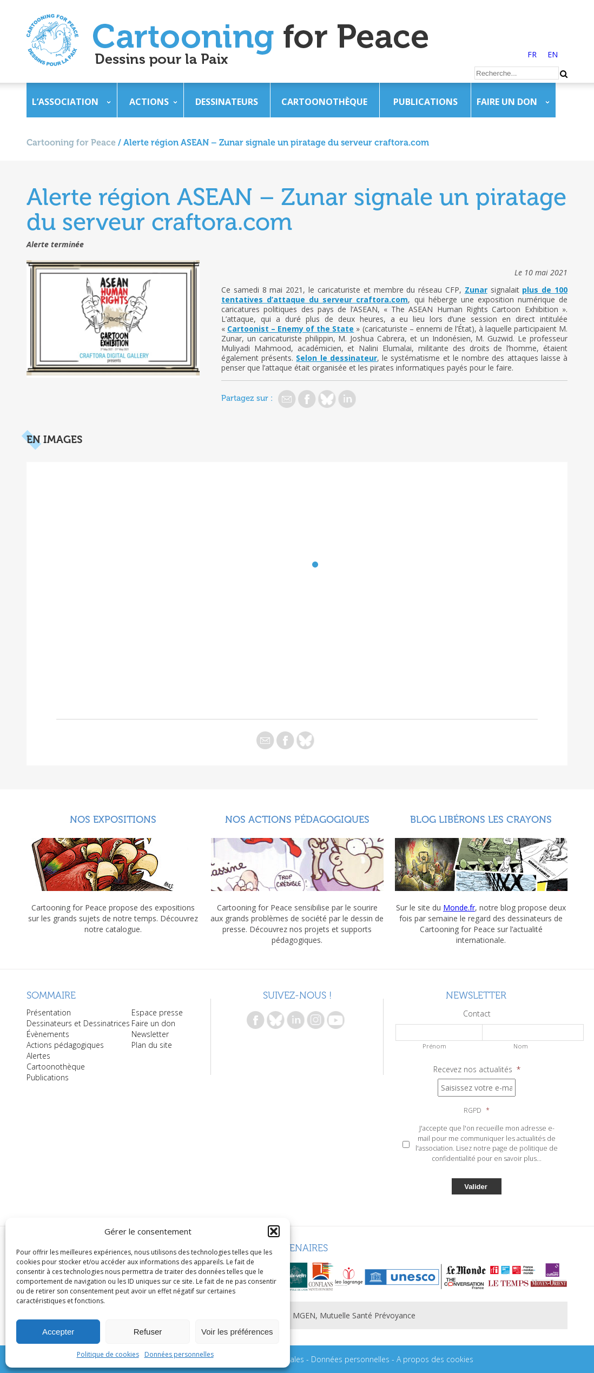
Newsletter (150, 1034)
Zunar (476, 290)
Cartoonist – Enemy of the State (290, 329)
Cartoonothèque (324, 102)
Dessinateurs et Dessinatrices (78, 1023)
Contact (477, 1014)
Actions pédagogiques (65, 1045)
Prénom (434, 1046)
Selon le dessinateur (336, 358)
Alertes (38, 1056)
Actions (149, 102)
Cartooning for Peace (71, 142)
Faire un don (507, 102)
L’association (65, 102)
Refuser (148, 1331)
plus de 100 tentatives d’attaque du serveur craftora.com (394, 295)
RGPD (477, 1110)
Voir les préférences (237, 1331)
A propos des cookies (435, 1359)
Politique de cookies (108, 1354)
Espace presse (157, 1012)
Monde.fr (459, 907)
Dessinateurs (226, 102)
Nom (520, 1046)
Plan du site (151, 1045)
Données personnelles (179, 1354)
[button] (273, 1231)
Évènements (48, 1034)
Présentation (49, 1012)
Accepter (58, 1331)
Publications (425, 102)
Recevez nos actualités (476, 1069)
